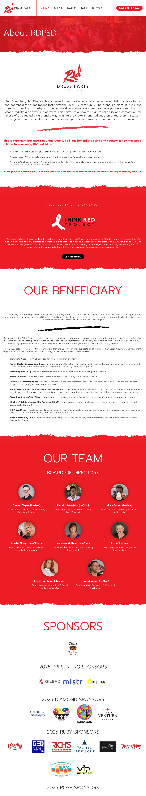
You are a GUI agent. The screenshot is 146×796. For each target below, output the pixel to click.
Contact (96, 8)
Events (58, 8)
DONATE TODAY (129, 8)
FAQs (84, 8)
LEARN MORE (73, 256)
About (45, 8)
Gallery (72, 8)
